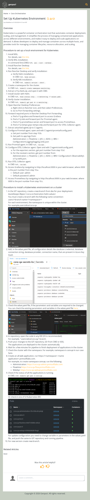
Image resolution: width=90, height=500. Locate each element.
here (76, 308)
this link (25, 57)
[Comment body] (51, 478)
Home (6, 13)
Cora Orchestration (18, 13)
